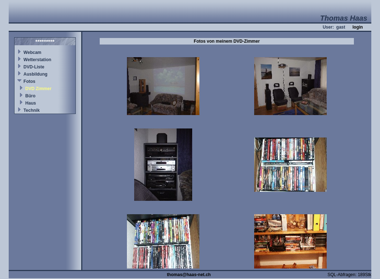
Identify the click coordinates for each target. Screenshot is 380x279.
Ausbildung (36, 74)
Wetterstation (37, 59)
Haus (30, 103)
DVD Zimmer (38, 88)
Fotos (30, 81)
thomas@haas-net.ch (189, 274)
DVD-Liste (34, 66)
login (357, 27)
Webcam (32, 52)
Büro (30, 95)
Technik (32, 110)
